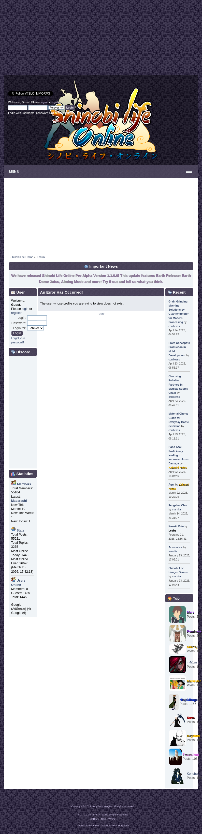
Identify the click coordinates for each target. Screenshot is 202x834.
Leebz (172, 530)
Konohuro (193, 774)
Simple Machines (118, 814)
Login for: (19, 328)
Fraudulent (191, 754)
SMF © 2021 (100, 814)
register (55, 102)
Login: (22, 318)
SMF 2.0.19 (84, 814)
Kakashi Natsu (177, 467)
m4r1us (192, 662)
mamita (176, 509)
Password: (18, 323)
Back (101, 314)
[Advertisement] (52, 39)
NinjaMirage (189, 700)
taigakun (193, 736)
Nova (191, 718)
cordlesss (174, 326)
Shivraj (192, 647)
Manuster (194, 681)
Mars (190, 612)
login (44, 102)
